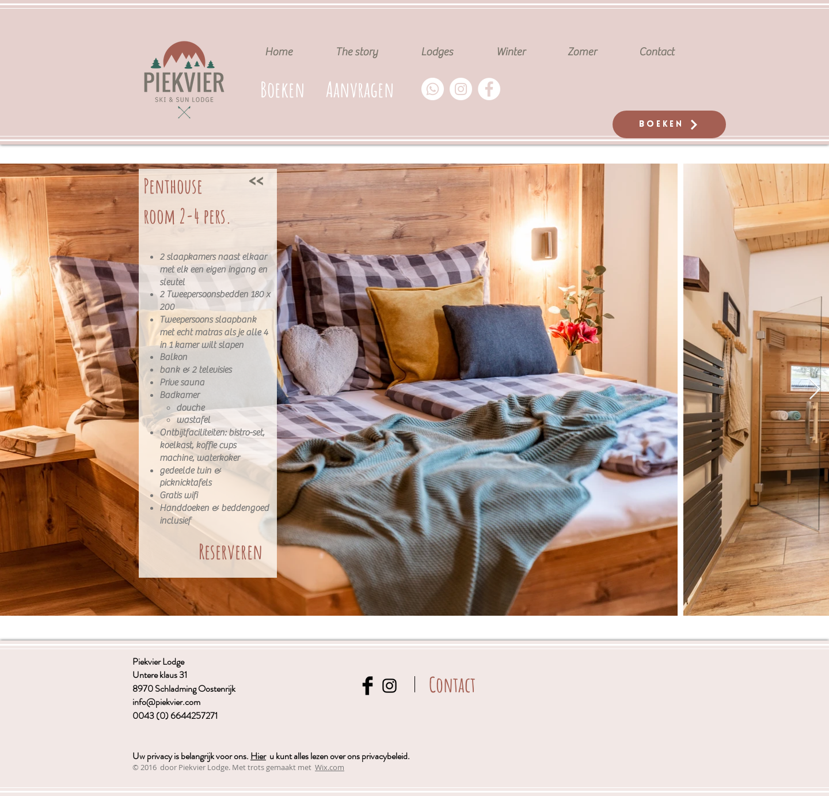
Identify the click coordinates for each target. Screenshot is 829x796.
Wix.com (329, 767)
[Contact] (452, 684)
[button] (360, 89)
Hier (258, 756)
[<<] (256, 180)
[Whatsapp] (432, 89)
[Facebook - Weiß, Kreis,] (489, 89)
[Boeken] (669, 124)
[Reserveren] (230, 551)
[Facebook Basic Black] (367, 685)
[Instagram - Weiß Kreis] (461, 89)
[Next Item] (815, 389)
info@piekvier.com (166, 701)
